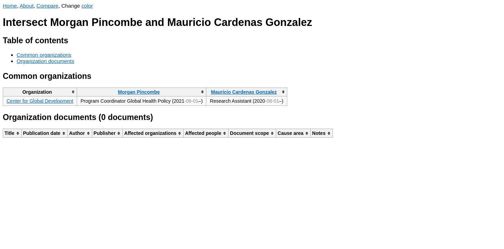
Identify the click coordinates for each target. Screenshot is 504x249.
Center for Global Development (40, 101)
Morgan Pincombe (139, 92)
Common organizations (44, 55)
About (27, 6)
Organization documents (45, 61)
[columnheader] (40, 91)
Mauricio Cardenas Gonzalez (244, 92)
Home (10, 6)
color (87, 6)
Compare (47, 6)
